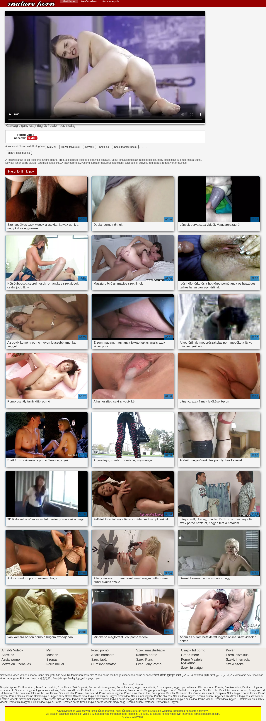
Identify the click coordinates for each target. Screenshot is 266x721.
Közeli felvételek (70, 146)
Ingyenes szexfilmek (226, 696)
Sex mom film (184, 693)
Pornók (219, 687)
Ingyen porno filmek (185, 687)
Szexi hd (104, 146)
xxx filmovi (52, 693)
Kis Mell (51, 146)
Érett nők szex (89, 690)
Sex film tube (210, 690)
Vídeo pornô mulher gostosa (111, 675)
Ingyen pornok (146, 699)
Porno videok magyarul (102, 687)
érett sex (149, 702)
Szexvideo (31, 4)
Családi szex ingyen (190, 690)
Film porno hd (257, 690)
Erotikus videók (9, 699)
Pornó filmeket (125, 687)
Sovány (89, 146)
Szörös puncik (135, 702)
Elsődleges (69, 1)
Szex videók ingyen (184, 696)
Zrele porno (158, 693)
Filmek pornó (134, 690)
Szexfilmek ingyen (29, 699)
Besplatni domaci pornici (233, 690)
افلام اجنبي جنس (225, 675)
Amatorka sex (243, 675)
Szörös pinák (79, 687)
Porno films (130, 693)
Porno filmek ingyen (37, 696)
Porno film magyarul (20, 702)
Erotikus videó (233, 687)
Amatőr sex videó (45, 687)
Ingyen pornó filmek (83, 699)
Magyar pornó (152, 690)
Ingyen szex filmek (61, 696)
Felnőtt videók (89, 1)
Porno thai (144, 693)
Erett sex (247, 687)
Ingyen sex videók (144, 687)
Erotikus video (26, 687)
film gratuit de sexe (56, 675)
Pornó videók (205, 699)
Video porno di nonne (140, 675)
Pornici (79, 693)
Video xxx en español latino (28, 675)
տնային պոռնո (61, 678)
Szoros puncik (205, 696)
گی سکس (187, 675)
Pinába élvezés (163, 696)
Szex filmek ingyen (142, 696)
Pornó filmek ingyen (167, 702)
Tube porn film (21, 693)
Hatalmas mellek (247, 699)
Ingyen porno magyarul (123, 699)
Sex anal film (66, 693)
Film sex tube (206, 687)
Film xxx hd (37, 693)
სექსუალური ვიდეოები (86, 678)
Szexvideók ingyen (225, 699)
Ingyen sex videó (187, 699)
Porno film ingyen (166, 699)
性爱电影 (45, 678)
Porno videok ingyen (111, 693)
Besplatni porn (8, 687)
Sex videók (102, 699)
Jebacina (6, 693)
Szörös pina (80, 696)
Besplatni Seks (224, 693)
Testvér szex (48, 699)
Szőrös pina (64, 699)
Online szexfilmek (69, 690)
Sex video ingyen (25, 690)
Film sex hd (91, 693)
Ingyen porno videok (100, 702)
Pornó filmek (119, 690)
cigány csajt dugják (19, 152)
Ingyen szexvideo (120, 696)
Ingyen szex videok (47, 690)
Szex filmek (64, 687)
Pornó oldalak (17, 696)
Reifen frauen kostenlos (80, 675)
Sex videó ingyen (43, 702)
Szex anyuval (164, 687)
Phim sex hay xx (29, 678)
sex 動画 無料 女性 (204, 675)
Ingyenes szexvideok (251, 696)
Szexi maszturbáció (125, 146)
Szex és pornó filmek (75, 702)
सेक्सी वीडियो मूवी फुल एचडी (167, 675)
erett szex (104, 690)
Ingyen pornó (168, 690)
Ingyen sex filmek (98, 696)
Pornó (57, 702)
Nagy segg (119, 702)
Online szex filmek (203, 693)
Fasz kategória (110, 1)
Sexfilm (170, 693)
